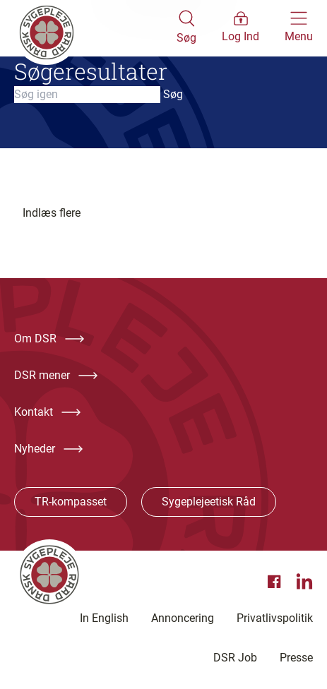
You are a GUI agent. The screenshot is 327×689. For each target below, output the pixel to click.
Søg (173, 94)
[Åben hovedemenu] (299, 28)
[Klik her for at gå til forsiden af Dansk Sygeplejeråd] (95, 28)
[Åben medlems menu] (240, 28)
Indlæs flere (52, 213)
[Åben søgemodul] (186, 28)
